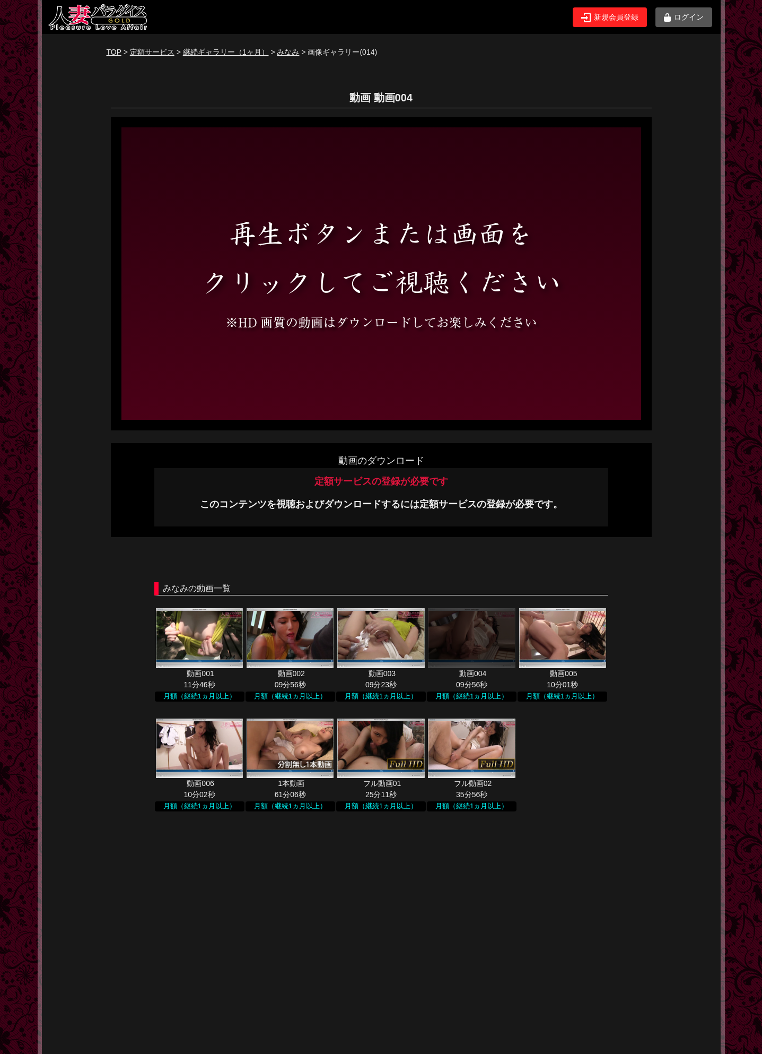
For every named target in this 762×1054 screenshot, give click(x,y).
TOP (114, 52)
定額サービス (152, 52)
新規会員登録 (609, 17)
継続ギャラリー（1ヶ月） (226, 52)
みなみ (288, 52)
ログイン (684, 17)
